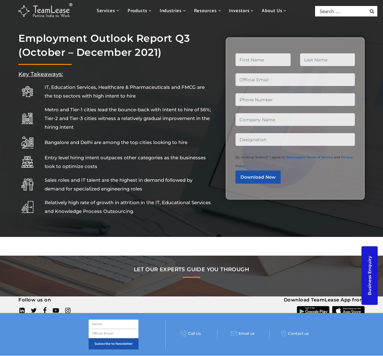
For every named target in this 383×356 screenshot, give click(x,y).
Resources (207, 11)
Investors (241, 11)
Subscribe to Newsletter (114, 344)
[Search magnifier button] (371, 11)
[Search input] (342, 11)
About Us (274, 11)
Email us (243, 333)
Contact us (294, 333)
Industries (173, 11)
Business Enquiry (369, 275)
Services (108, 11)
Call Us (190, 333)
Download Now (258, 177)
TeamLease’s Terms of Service (309, 157)
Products (140, 11)
